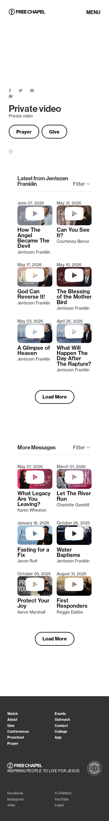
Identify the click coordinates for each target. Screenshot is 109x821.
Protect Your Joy (33, 603)
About (12, 719)
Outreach (62, 719)
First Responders (72, 603)
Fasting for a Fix (33, 552)
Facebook (15, 793)
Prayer (24, 132)
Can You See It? (73, 232)
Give (54, 132)
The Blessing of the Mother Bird (74, 297)
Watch (12, 713)
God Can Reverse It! (31, 294)
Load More (54, 397)
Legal (59, 805)
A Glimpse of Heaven (33, 350)
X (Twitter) (63, 793)
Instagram (15, 799)
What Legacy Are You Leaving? (34, 499)
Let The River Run (74, 496)
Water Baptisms (68, 552)
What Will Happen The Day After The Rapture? (74, 356)
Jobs (11, 805)
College (61, 731)
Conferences (18, 731)
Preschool (15, 737)
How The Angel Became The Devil (33, 238)
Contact (61, 725)
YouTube (62, 799)
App (58, 737)
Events (60, 713)
